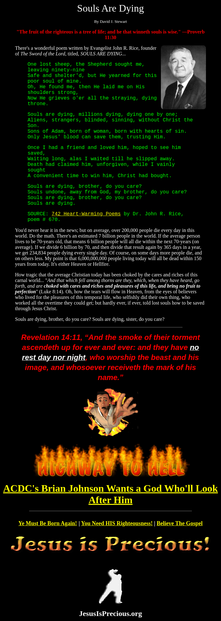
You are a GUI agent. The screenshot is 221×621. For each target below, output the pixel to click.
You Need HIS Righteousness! (117, 523)
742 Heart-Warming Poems (86, 214)
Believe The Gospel (180, 523)
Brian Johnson (110, 494)
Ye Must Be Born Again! (47, 523)
